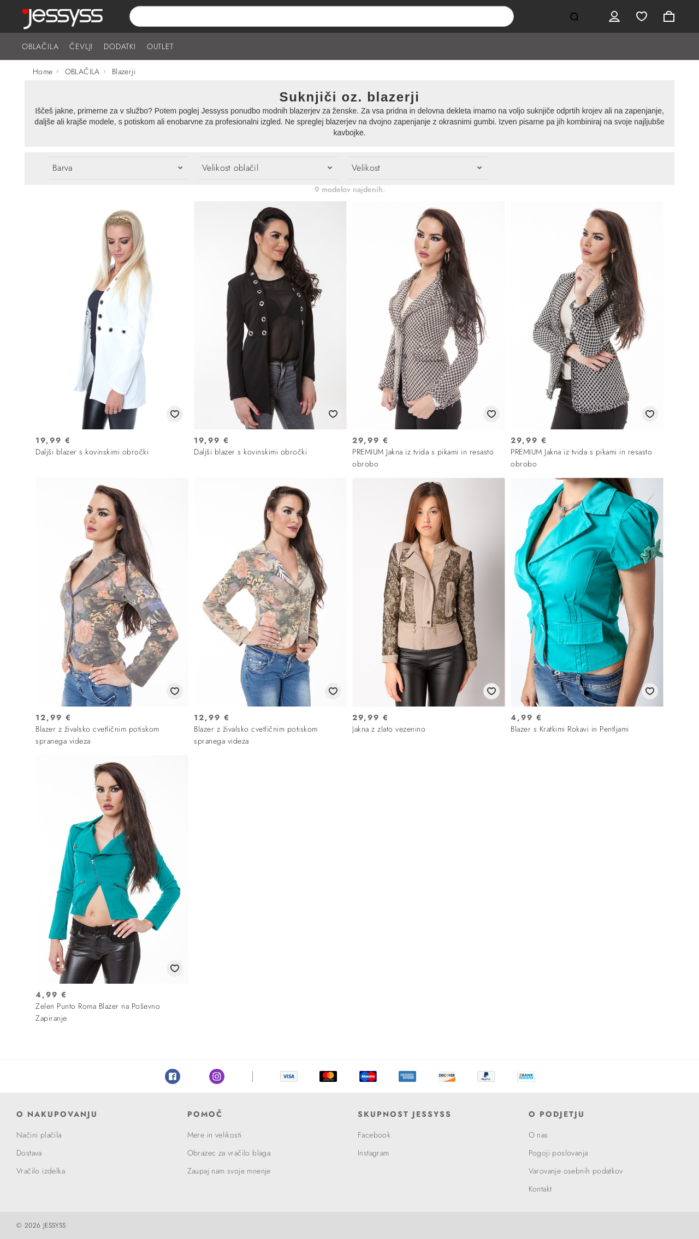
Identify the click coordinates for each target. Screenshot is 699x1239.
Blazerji (123, 71)
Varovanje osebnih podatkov (576, 1170)
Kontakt (540, 1188)
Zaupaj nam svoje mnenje (229, 1170)
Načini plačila (39, 1134)
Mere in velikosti (214, 1134)
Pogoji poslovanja (558, 1152)
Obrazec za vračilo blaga (229, 1152)
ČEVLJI (81, 46)
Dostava (29, 1152)
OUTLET (160, 46)
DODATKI (120, 46)
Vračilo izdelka (40, 1170)
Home (43, 71)
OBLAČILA (40, 46)
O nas (538, 1134)
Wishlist (641, 16)
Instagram (217, 1076)
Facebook (172, 1076)
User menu (614, 16)
